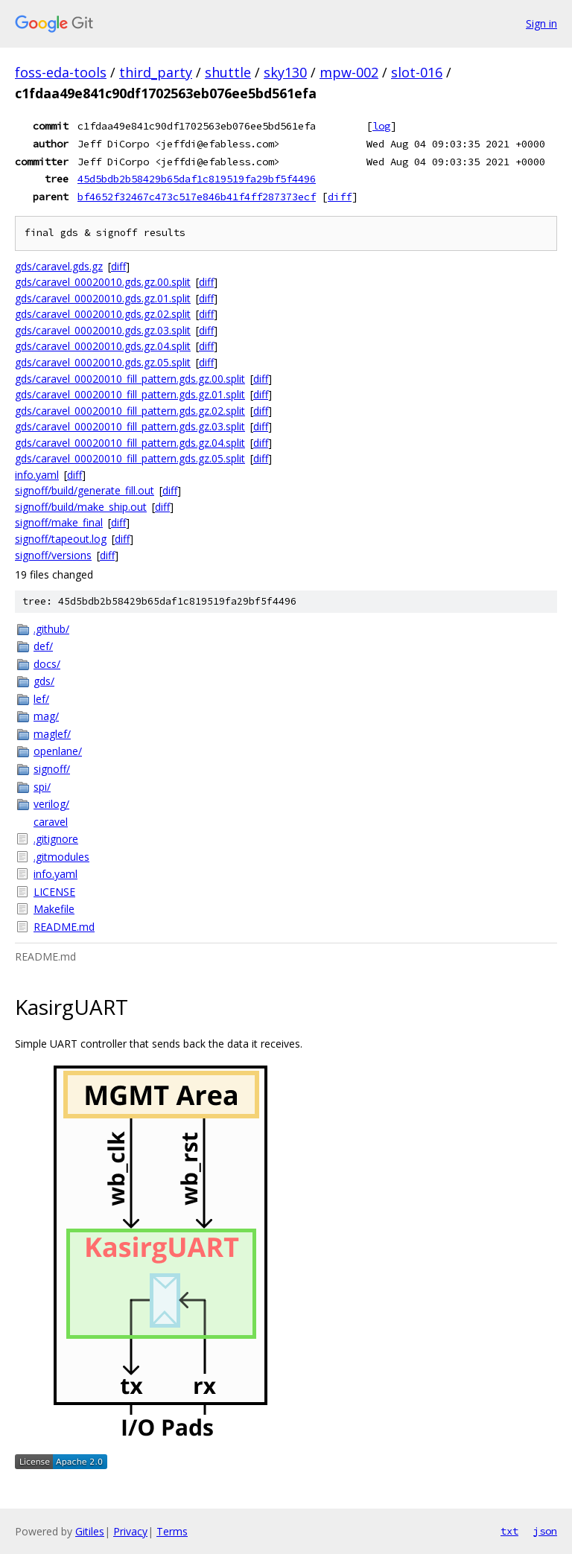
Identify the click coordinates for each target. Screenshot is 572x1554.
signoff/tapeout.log (61, 539)
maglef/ (52, 734)
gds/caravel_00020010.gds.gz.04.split (103, 346)
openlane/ (58, 751)
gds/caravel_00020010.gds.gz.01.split (103, 298)
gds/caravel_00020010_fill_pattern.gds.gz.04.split (130, 443)
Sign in (541, 23)
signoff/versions (53, 555)
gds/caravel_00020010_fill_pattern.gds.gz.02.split (130, 411)
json (545, 1531)
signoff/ (52, 769)
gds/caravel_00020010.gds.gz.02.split (103, 314)
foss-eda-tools (61, 72)
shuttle (228, 72)
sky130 (285, 72)
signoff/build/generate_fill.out (84, 490)
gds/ (44, 681)
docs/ (47, 664)
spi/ (42, 787)
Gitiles (89, 1531)
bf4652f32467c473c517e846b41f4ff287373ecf (196, 196)
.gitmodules (61, 857)
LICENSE (54, 892)
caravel (51, 822)
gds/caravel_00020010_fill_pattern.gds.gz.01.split (130, 394)
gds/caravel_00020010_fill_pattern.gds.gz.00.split (130, 379)
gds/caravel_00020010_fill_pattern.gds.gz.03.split (130, 426)
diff (340, 196)
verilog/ (51, 804)
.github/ (51, 629)
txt (509, 1531)
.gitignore (56, 839)
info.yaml (37, 475)
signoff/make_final (59, 522)
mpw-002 (349, 72)
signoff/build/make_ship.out (81, 507)
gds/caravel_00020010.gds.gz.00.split (103, 282)
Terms (172, 1531)
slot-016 (416, 72)
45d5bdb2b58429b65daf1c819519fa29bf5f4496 (196, 178)
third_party (155, 72)
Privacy (130, 1531)
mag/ (46, 716)
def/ (43, 646)
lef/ (41, 699)
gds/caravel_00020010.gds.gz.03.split (103, 330)
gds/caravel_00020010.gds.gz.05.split (103, 362)
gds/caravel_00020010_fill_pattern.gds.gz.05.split (130, 458)
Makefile (54, 909)
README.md (64, 927)
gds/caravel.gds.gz (59, 266)
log (381, 126)
